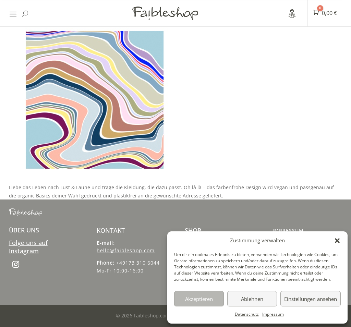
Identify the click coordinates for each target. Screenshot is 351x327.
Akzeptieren (199, 298)
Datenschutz (247, 314)
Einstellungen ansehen (310, 298)
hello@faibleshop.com (126, 250)
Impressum (273, 314)
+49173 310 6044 (138, 262)
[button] (337, 240)
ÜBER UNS (24, 230)
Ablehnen (252, 298)
